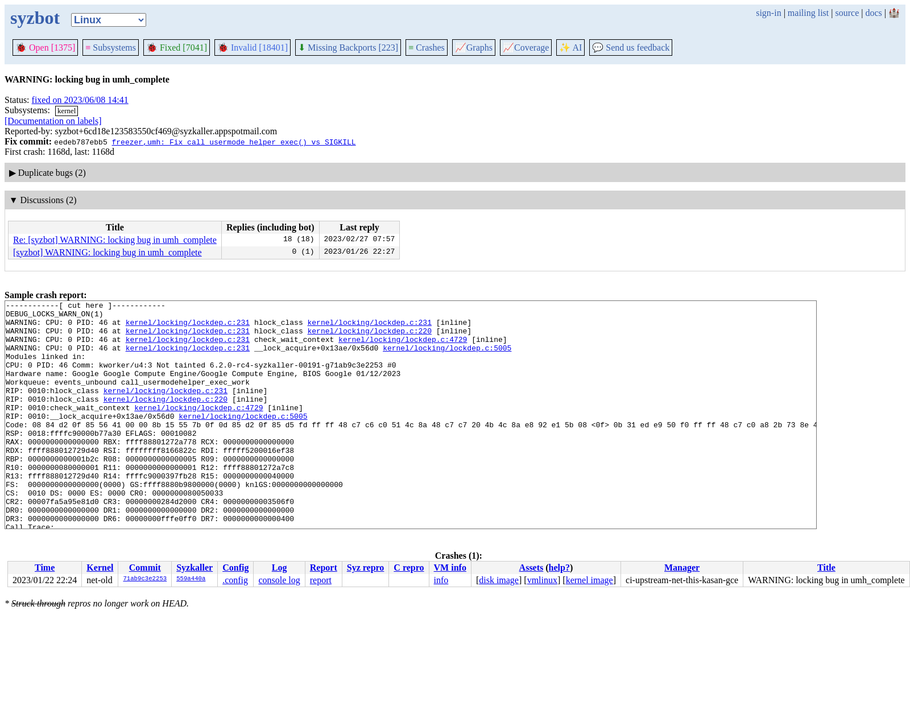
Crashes (426, 47)
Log (279, 567)
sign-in (768, 13)
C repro (409, 567)
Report (323, 567)
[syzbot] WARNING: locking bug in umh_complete (107, 252)
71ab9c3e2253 (145, 579)
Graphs (474, 47)
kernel (66, 110)
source (847, 13)
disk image (499, 580)
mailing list (808, 13)
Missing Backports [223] (348, 47)
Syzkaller (194, 567)
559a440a (190, 579)
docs (873, 13)
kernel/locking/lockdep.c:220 (369, 337)
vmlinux (542, 580)
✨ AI (570, 47)
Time (45, 567)
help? (559, 567)
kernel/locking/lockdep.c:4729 (402, 348)
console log (279, 580)
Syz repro (365, 567)
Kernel (99, 567)
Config (235, 567)
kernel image (589, 580)
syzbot (35, 17)
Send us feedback (630, 47)
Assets (531, 567)
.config (235, 580)
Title (826, 567)
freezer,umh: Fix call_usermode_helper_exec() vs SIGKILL (233, 142)
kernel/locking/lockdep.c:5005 (447, 358)
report (321, 580)
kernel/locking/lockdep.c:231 (188, 327)
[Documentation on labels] (53, 121)
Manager (682, 567)
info (441, 580)
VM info (450, 567)
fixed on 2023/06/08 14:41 (80, 100)
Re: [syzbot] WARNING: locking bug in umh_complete (115, 240)
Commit (145, 567)
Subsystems (110, 47)
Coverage (526, 47)
